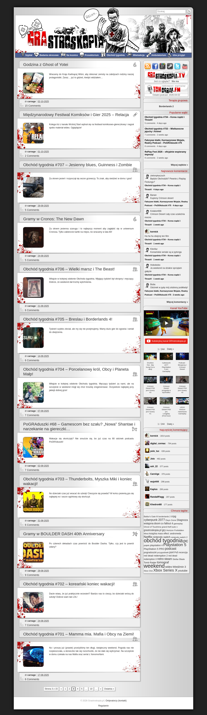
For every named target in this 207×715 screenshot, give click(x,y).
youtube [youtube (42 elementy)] (183, 570)
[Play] (166, 323)
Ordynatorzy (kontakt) (116, 700)
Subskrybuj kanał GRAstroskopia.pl (166, 341)
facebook (155, 66)
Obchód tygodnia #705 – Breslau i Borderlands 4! (67, 319)
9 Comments (32, 575)
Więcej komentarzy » (177, 302)
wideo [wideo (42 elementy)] (168, 566)
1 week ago (159, 225)
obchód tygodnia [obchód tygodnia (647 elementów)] (163, 540)
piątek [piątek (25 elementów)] (146, 545)
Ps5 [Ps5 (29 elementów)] (176, 552)
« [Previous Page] (61, 689)
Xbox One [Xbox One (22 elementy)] (148, 571)
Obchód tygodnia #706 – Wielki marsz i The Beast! (69, 269)
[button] (170, 349)
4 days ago (159, 189)
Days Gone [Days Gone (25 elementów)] (170, 520)
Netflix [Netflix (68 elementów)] (148, 537)
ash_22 (154, 466)
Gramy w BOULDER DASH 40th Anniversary (63, 534)
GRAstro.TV (166, 76)
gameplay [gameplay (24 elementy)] (178, 523)
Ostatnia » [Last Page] (109, 689)
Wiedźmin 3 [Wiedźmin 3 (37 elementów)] (179, 566)
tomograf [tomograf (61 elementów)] (163, 562)
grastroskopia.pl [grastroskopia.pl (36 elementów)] (152, 530)
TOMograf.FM (166, 90)
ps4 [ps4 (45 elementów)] (171, 552)
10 (91, 689)
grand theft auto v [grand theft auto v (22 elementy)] (170, 527)
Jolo (152, 458)
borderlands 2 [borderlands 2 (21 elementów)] (164, 516)
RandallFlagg (157, 497)
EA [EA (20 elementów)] (162, 523)
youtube (185, 66)
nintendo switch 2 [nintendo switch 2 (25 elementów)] (179, 537)
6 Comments (32, 310)
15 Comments (33, 105)
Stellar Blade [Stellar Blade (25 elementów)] (179, 559)
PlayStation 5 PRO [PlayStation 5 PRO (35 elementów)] (154, 549)
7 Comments (32, 415)
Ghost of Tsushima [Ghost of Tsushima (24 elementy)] (152, 527)
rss (147, 66)
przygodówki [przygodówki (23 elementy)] (163, 552)
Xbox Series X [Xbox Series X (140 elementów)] (165, 570)
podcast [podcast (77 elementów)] (170, 548)
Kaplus (154, 489)
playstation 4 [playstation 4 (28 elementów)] (156, 545)
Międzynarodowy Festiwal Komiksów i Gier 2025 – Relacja (76, 114)
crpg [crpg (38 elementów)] (173, 516)
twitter (177, 66)
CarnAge (154, 474)
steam (170, 66)
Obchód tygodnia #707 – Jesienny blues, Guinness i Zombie (77, 165)
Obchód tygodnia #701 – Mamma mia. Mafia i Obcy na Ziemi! (78, 634)
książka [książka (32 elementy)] (153, 533)
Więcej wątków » (179, 165)
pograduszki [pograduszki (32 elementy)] (150, 552)
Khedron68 (156, 504)
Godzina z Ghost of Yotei (45, 64)
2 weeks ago (178, 295)
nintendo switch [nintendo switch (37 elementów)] (161, 537)
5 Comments (32, 209)
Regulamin (103, 705)
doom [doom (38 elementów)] (157, 523)
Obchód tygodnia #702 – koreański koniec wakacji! (69, 584)
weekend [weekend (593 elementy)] (154, 566)
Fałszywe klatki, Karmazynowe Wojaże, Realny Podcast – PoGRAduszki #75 (165, 141)
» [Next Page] (100, 689)
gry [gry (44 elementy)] (164, 530)
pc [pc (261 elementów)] (185, 540)
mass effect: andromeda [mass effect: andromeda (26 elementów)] (169, 533)
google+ (162, 66)
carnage (31, 101)
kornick (154, 231)
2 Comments (32, 155)
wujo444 (154, 481)
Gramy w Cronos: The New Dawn (53, 219)
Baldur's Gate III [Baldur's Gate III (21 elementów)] (151, 516)
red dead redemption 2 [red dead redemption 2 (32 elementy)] (156, 555)
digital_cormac (158, 443)
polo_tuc (154, 451)
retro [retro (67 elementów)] (160, 559)
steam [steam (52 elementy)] (168, 558)
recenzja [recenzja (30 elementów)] (183, 552)
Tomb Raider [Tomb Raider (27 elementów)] (150, 562)
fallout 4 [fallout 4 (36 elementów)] (168, 523)
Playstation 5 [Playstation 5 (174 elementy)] (174, 544)
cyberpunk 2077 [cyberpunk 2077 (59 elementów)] (154, 519)
